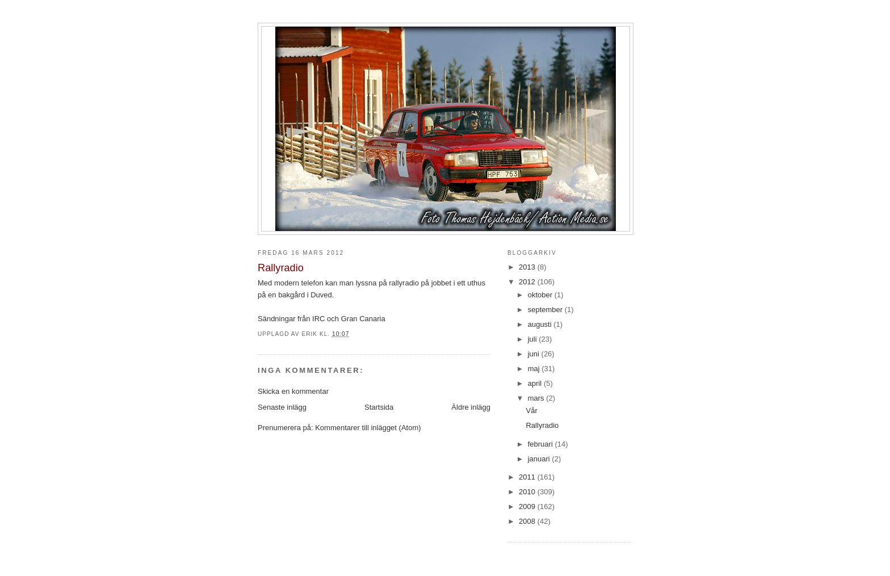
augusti (541, 324)
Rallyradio (542, 425)
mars (537, 398)
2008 (528, 521)
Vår (531, 410)
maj (535, 368)
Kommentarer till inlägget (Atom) (368, 427)
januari (540, 459)
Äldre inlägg (470, 407)
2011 (528, 477)
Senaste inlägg (282, 407)
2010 (528, 491)
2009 (528, 506)
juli (533, 339)
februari (541, 444)
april (536, 383)
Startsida (378, 407)
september (546, 309)
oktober (541, 295)
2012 (528, 282)
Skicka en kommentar (293, 391)
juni (534, 354)
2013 (528, 267)
